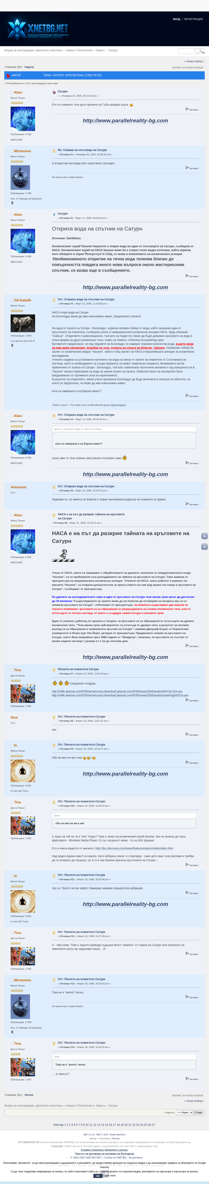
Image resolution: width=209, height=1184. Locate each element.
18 (118, 1124)
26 (149, 1124)
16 (110, 1124)
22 (133, 1124)
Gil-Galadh (22, 300)
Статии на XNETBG (115, 1157)
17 (114, 1124)
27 (153, 1124)
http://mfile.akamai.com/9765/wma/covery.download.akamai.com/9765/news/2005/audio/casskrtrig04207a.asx (120, 695)
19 (122, 1124)
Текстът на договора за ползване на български (104, 1153)
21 (129, 1124)
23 (137, 1124)
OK (98, 1176)
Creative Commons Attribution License (104, 1150)
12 (94, 1124)
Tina (17, 670)
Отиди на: (169, 1112)
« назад (188, 61)
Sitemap (58, 1124)
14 (102, 1124)
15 (106, 1124)
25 (145, 1124)
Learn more (109, 1175)
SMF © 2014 (102, 1134)
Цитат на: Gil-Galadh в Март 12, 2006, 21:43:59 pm (78, 429)
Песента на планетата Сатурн (78, 669)
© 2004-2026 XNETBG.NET (86, 1157)
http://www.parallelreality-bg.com (125, 120)
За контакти (135, 1157)
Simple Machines (117, 1134)
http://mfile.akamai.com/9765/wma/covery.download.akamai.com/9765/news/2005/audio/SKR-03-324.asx (117, 691)
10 (87, 1124)
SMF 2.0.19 (88, 1134)
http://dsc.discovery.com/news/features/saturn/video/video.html (134, 848)
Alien (18, 92)
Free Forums (104, 1139)
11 (90, 1124)
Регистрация (193, 19)
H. (16, 745)
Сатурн (63, 91)
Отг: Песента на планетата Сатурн (81, 716)
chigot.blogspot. (118, 405)
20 (126, 1124)
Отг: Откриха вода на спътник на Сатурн (86, 299)
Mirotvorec (22, 151)
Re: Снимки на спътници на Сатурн (82, 150)
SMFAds (92, 1139)
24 (141, 1124)
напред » (199, 61)
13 (98, 1124)
